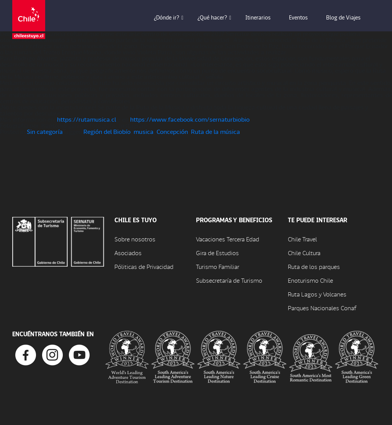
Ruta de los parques (314, 266)
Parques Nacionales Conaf (322, 308)
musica (144, 131)
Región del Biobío (107, 131)
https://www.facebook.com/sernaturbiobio (190, 119)
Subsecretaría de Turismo (229, 280)
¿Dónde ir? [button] (172, 17)
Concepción (172, 131)
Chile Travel (302, 239)
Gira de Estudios (217, 253)
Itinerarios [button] (263, 17)
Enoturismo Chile (310, 280)
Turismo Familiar (217, 266)
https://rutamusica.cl (86, 119)
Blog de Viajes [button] (348, 17)
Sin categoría (45, 131)
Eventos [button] (303, 17)
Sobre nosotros (134, 239)
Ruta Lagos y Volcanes (317, 294)
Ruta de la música (215, 131)
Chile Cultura (304, 253)
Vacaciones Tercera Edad (227, 239)
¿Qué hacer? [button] (218, 17)
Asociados (128, 253)
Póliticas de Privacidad (143, 266)
